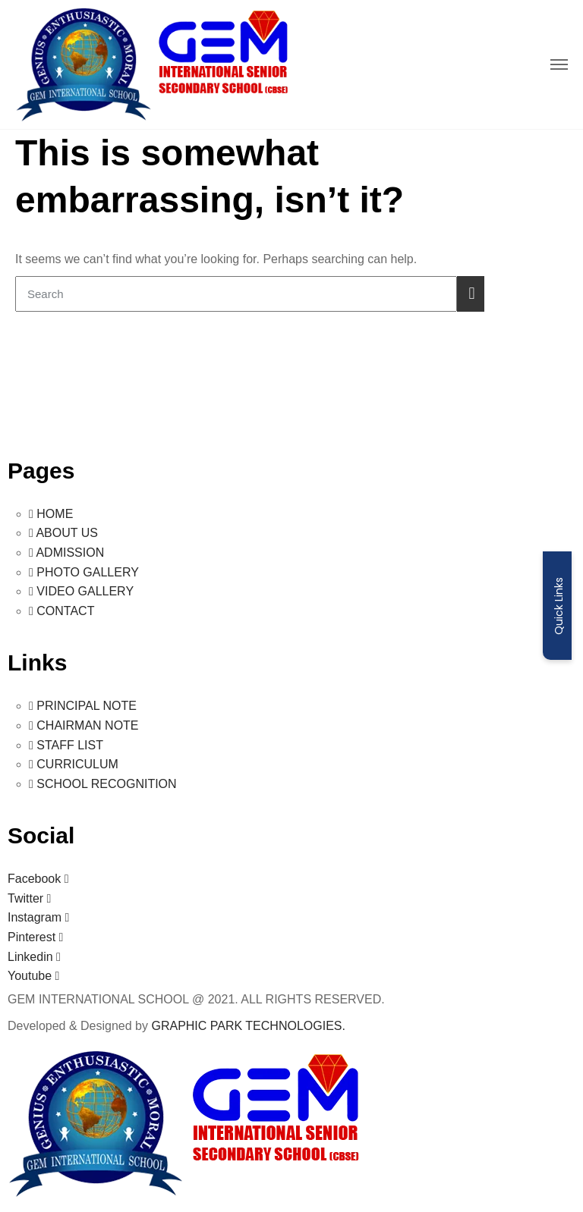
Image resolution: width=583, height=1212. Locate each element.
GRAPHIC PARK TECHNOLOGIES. (248, 1025)
